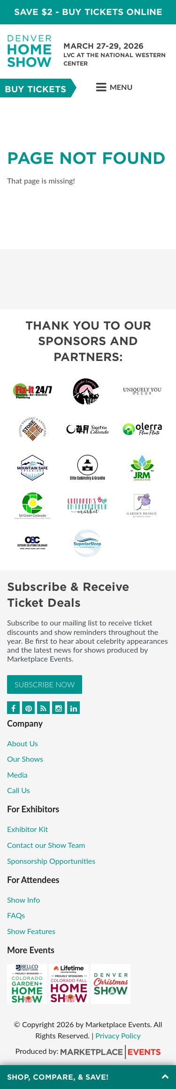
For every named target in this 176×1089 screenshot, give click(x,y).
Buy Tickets (35, 89)
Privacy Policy (118, 1035)
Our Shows (25, 758)
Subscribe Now (45, 684)
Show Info (23, 899)
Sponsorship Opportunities (51, 860)
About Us (22, 743)
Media (17, 774)
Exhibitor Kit (27, 828)
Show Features (31, 931)
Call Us (18, 790)
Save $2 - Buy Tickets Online (88, 12)
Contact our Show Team (46, 844)
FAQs (16, 915)
